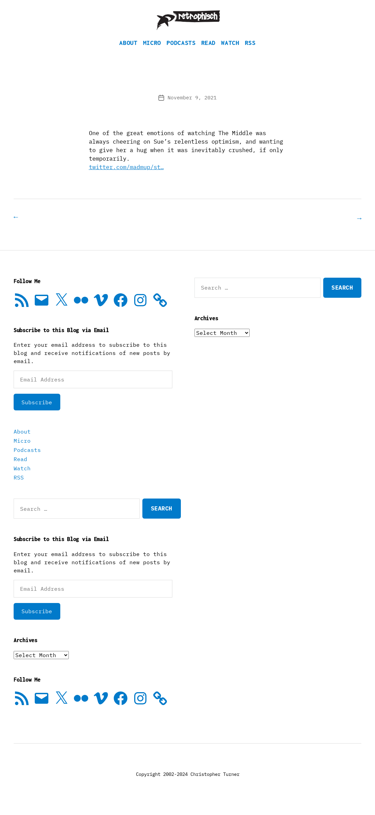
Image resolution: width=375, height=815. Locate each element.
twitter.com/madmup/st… (126, 177)
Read (208, 52)
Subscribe (36, 412)
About (128, 52)
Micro (152, 52)
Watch (230, 52)
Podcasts (181, 52)
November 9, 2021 (192, 107)
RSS (250, 52)
